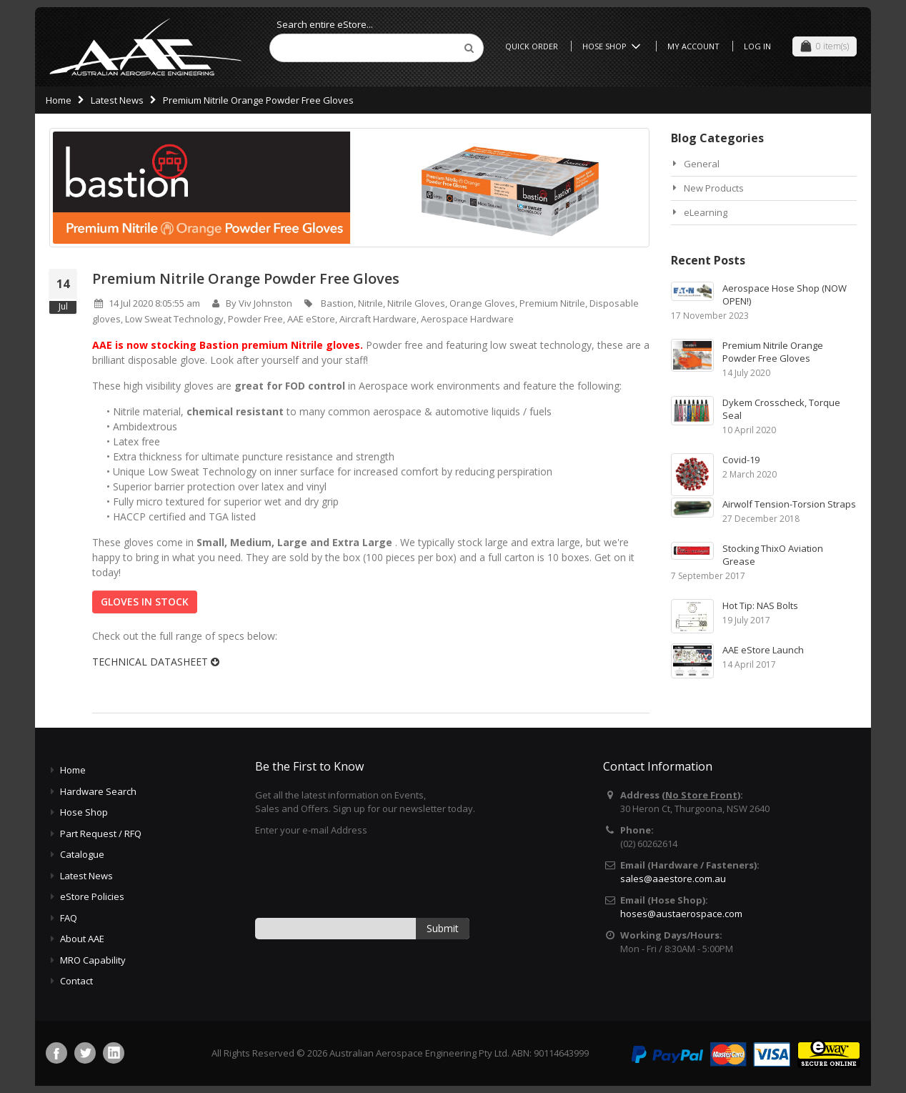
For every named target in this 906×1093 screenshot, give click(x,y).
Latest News (117, 100)
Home (58, 100)
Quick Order (531, 46)
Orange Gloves (482, 303)
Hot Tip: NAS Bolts (760, 605)
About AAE (82, 938)
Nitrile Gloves (416, 303)
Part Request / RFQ (100, 833)
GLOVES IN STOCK (145, 601)
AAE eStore (311, 318)
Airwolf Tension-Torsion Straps (789, 504)
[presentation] (363, 876)
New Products (714, 188)
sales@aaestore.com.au (673, 878)
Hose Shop (613, 46)
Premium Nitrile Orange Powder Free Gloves (245, 278)
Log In (757, 46)
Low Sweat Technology (174, 318)
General (702, 163)
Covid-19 (741, 459)
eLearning (705, 212)
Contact (76, 980)
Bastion (337, 303)
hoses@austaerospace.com (681, 913)
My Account (693, 46)
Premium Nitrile (552, 303)
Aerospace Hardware (467, 318)
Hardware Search (98, 791)
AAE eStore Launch (763, 649)
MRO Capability (93, 960)
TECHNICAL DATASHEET (155, 661)
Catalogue (82, 854)
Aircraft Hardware (378, 318)
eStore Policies (92, 896)
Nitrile (370, 303)
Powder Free (255, 318)
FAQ (68, 917)
